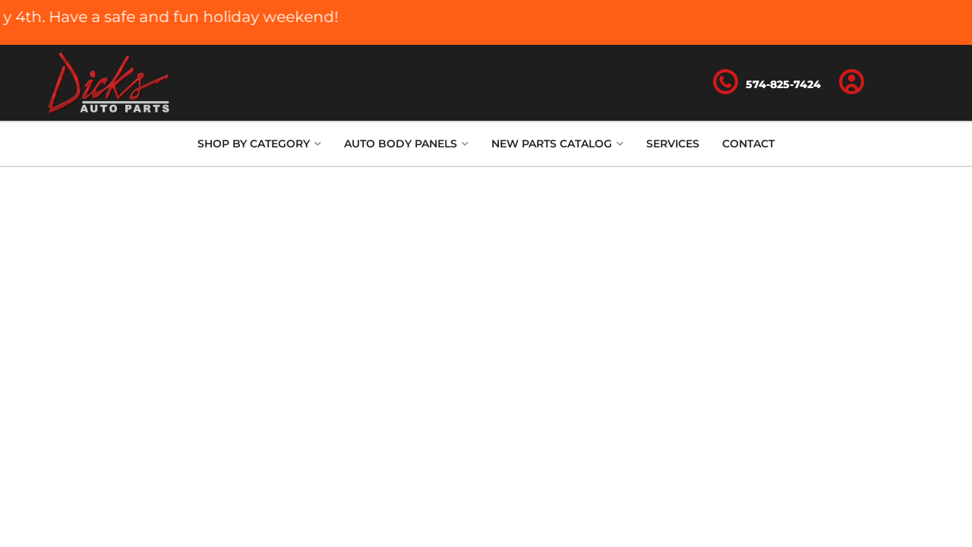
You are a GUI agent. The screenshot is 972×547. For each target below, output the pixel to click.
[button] (259, 144)
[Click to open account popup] (852, 82)
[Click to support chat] (767, 82)
